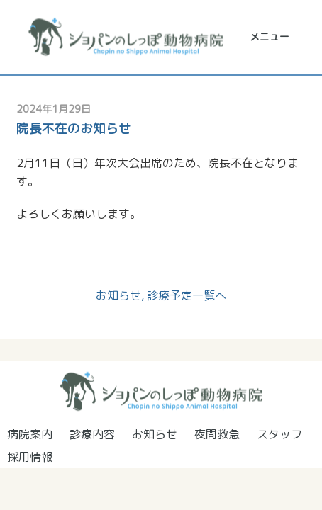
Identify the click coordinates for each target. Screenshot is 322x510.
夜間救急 (217, 434)
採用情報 (29, 457)
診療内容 (92, 434)
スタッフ (279, 434)
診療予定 (169, 295)
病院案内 (29, 434)
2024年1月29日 (53, 109)
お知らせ (118, 295)
